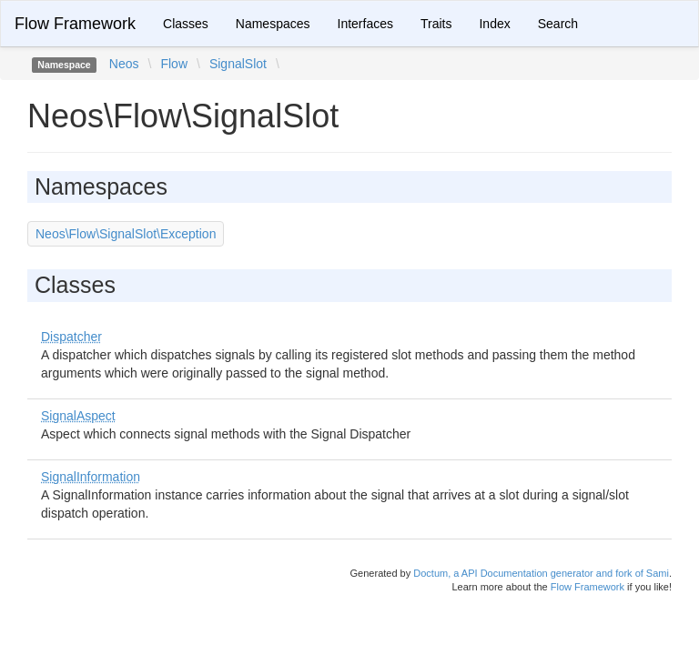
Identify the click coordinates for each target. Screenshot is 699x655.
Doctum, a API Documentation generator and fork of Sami (541, 573)
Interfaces (365, 23)
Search (558, 23)
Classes (185, 23)
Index (494, 23)
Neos (124, 63)
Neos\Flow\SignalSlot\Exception (125, 234)
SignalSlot (238, 63)
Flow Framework (75, 24)
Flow (173, 63)
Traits (435, 23)
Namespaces (273, 23)
